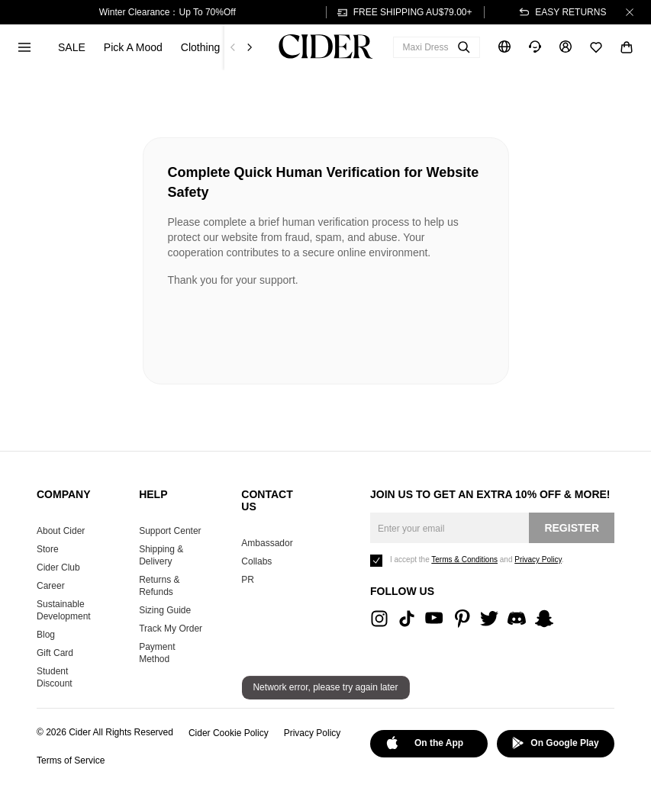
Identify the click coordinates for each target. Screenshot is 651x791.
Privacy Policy (312, 733)
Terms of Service (71, 760)
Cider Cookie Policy (229, 733)
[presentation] (284, 329)
